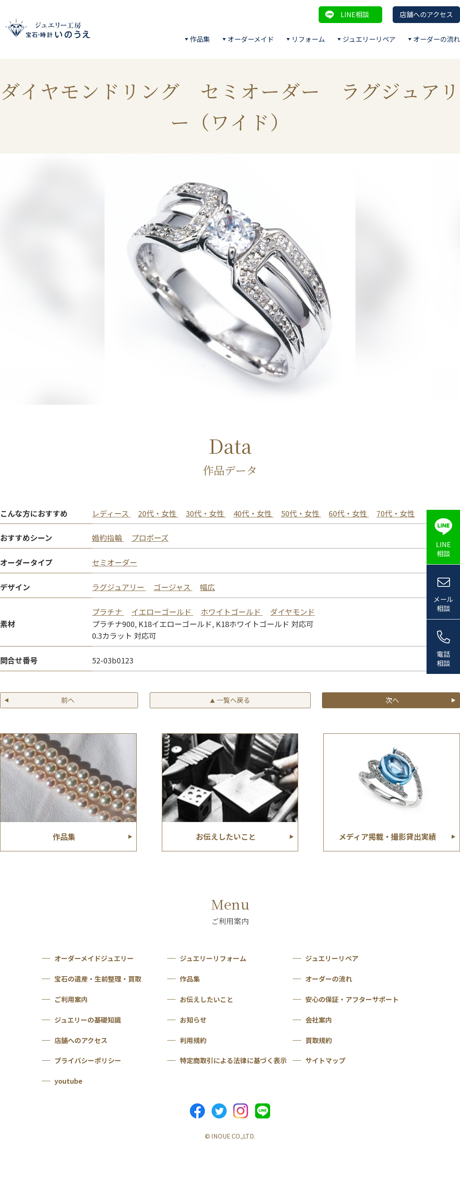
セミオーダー (114, 562)
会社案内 (318, 1020)
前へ (67, 700)
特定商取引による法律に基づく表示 (233, 1060)
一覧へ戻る (230, 700)
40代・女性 (253, 513)
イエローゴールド (162, 611)
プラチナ (108, 611)
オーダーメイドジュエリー (94, 958)
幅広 (207, 586)
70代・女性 (395, 513)
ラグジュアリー (119, 586)
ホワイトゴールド (232, 611)
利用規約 (193, 1040)
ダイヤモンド (292, 611)
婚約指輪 (108, 537)
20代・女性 (158, 513)
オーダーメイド (250, 39)
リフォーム (308, 39)
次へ (392, 700)
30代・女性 (206, 513)
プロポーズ (150, 537)
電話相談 (443, 658)
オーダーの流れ (436, 39)
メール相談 (443, 604)
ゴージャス (172, 586)
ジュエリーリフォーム (213, 958)
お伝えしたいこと (206, 999)
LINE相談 (354, 14)
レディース (111, 513)
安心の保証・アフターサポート (352, 999)
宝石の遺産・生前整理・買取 (97, 979)
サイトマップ (325, 1060)
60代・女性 (349, 513)
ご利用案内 (71, 999)
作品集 (200, 39)
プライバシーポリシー (87, 1060)
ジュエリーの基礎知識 (87, 1020)
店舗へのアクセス (426, 14)
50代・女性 (301, 513)
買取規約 (318, 1040)
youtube (68, 1081)
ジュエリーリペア (369, 39)
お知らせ (193, 1020)
